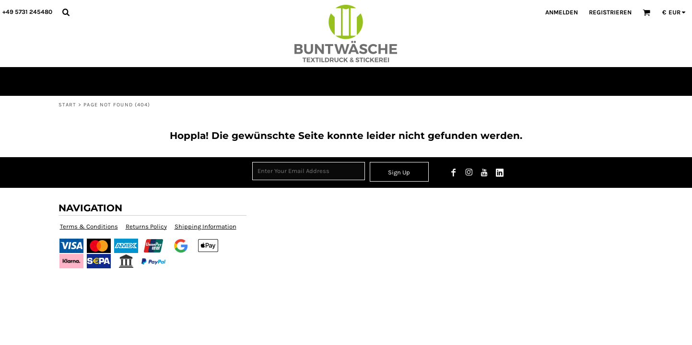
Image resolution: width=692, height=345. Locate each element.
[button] (66, 12)
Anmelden (561, 12)
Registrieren (610, 12)
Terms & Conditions (89, 226)
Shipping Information (205, 226)
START (68, 105)
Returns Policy (146, 226)
